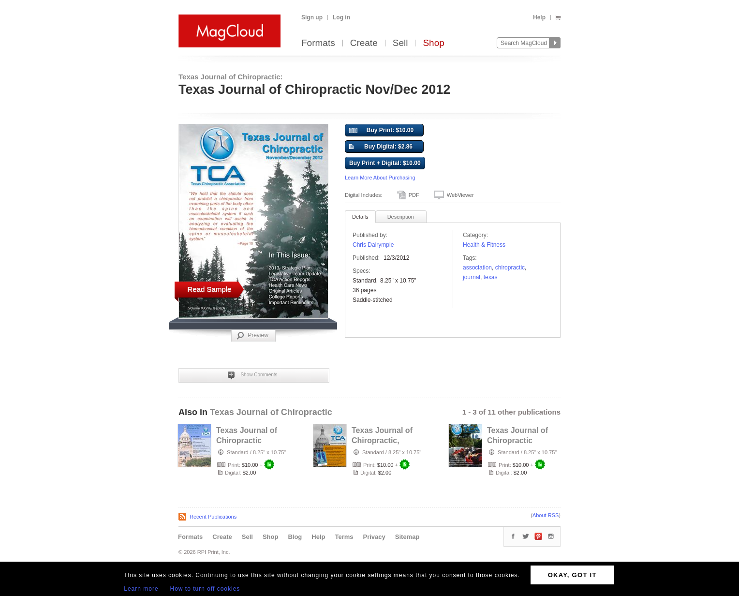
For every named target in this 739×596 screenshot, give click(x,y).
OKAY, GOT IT (572, 575)
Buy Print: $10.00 (381, 130)
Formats (318, 43)
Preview (252, 336)
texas (491, 277)
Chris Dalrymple (373, 244)
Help (539, 17)
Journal (471, 277)
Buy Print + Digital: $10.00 (385, 163)
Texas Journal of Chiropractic (271, 412)
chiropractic (510, 267)
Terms (344, 536)
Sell (400, 43)
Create (364, 43)
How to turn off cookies (205, 588)
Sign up (312, 17)
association (477, 267)
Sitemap (407, 536)
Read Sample (210, 289)
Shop (433, 43)
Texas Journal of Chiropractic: (230, 77)
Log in (341, 17)
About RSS (545, 515)
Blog (295, 536)
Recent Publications (213, 517)
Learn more (141, 588)
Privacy (374, 536)
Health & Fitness (484, 244)
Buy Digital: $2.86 (381, 147)
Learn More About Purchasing (380, 177)
